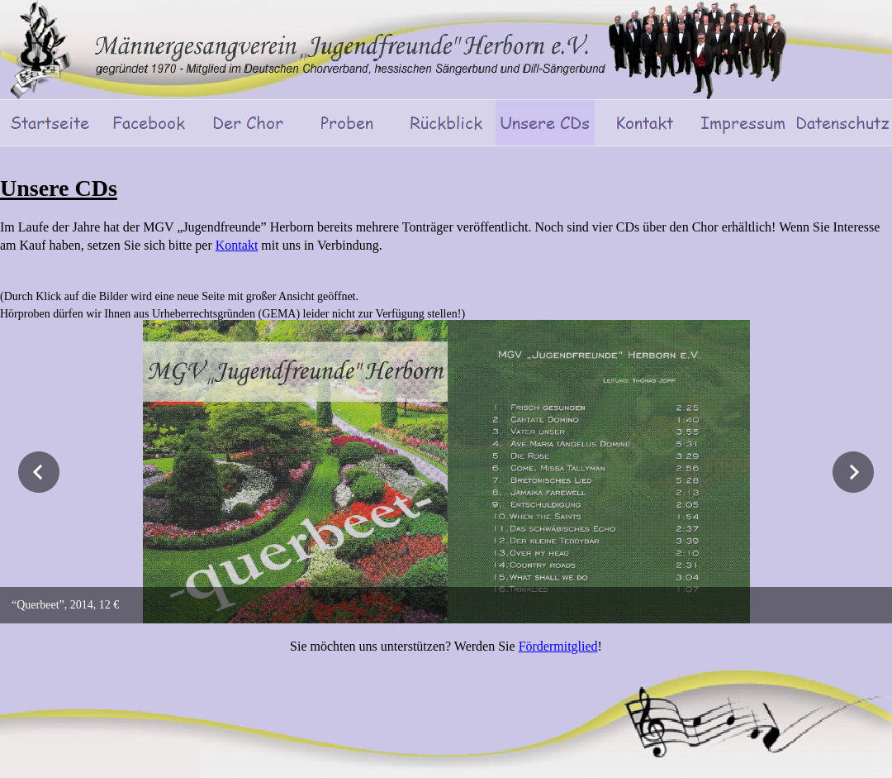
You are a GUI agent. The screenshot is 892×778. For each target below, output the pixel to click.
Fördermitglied (558, 646)
